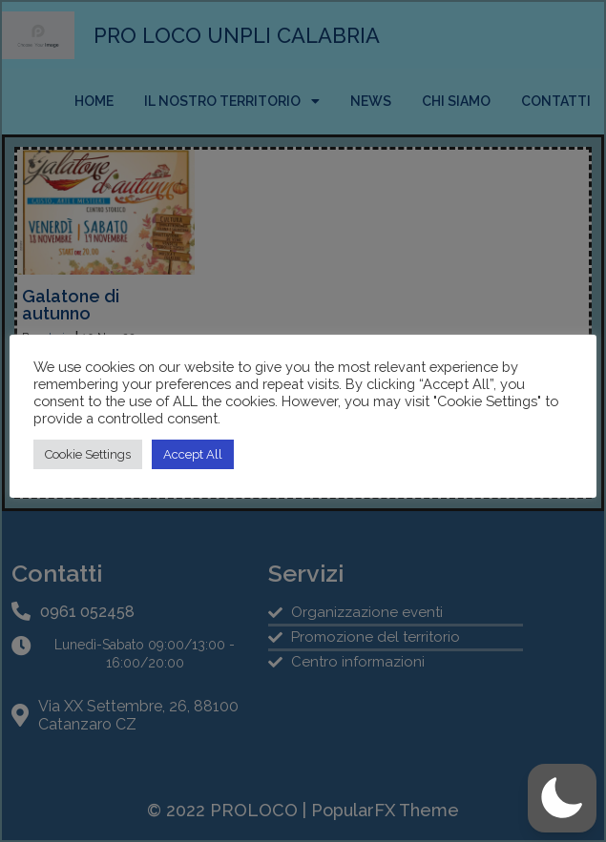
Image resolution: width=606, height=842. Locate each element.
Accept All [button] (192, 454)
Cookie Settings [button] (88, 454)
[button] (562, 798)
